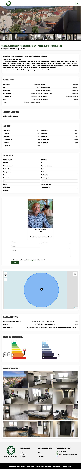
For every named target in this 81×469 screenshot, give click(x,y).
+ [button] (5, 273)
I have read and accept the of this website (29, 260)
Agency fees (40, 466)
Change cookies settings (52, 466)
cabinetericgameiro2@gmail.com (42, 237)
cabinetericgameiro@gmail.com (68, 454)
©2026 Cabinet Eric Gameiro (17, 466)
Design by (66, 466)
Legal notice (30, 466)
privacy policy (33, 260)
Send (14, 262)
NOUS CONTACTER (63, 448)
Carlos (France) (40, 229)
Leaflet (75, 307)
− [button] (5, 276)
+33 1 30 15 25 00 (62, 452)
